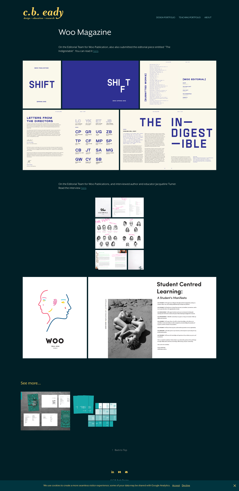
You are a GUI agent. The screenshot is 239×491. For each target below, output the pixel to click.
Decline (186, 485)
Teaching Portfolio (190, 17)
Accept (176, 485)
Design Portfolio (165, 17)
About (207, 17)
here (95, 51)
